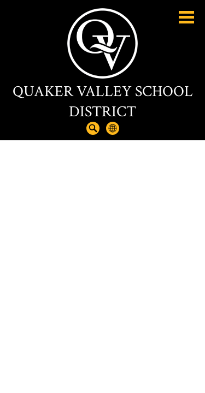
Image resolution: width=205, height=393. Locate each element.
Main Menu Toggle (186, 17)
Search (92, 128)
